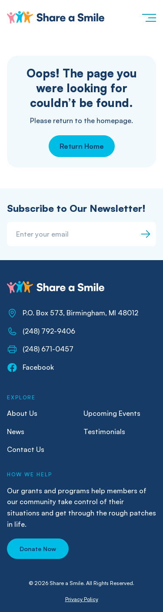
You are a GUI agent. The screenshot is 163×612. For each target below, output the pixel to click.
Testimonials (104, 431)
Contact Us (25, 449)
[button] (149, 17)
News (15, 431)
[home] (55, 17)
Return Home (82, 146)
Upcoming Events (111, 413)
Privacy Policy (81, 599)
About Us (22, 413)
